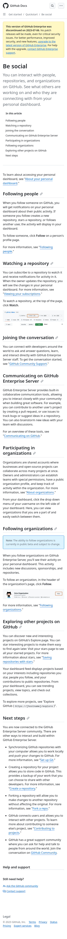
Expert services (22, 925)
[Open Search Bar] (52, 6)
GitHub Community (44, 853)
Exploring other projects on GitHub (31, 624)
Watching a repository (28, 263)
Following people (23, 194)
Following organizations (30, 528)
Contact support (14, 891)
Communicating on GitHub (22, 436)
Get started (15, 14)
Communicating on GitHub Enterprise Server (31, 378)
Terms (32, 922)
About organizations (40, 492)
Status (53, 922)
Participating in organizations (19, 450)
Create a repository (22, 788)
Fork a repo (40, 808)
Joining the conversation (30, 337)
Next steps (16, 718)
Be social (46, 14)
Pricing (7, 925)
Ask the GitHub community (20, 886)
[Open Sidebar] (4, 14)
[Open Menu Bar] (61, 6)
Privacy (43, 922)
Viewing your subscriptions (22, 294)
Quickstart (32, 14)
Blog (37, 925)
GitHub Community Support (28, 364)
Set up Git (46, 760)
